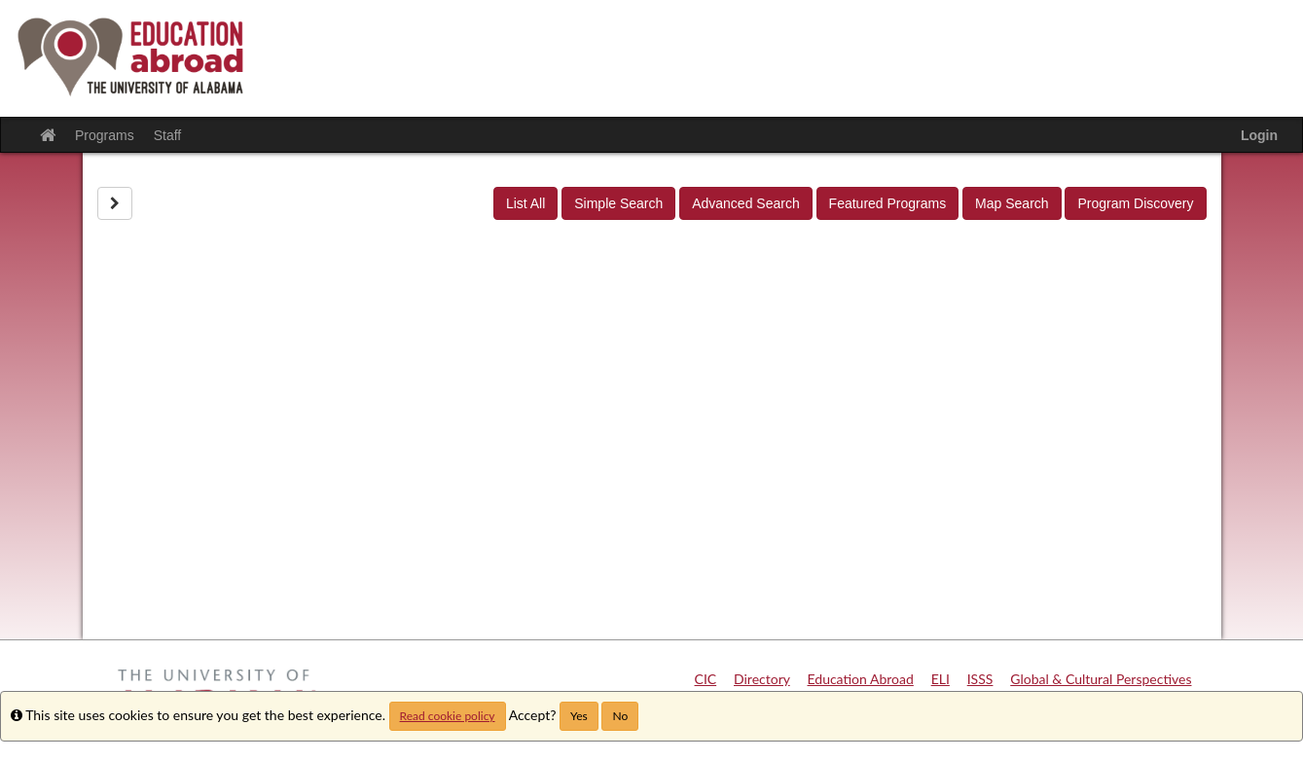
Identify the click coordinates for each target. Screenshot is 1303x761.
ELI (940, 678)
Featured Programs (888, 203)
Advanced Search (746, 203)
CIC (706, 678)
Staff (168, 135)
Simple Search (618, 203)
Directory (762, 678)
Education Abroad (861, 678)
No (620, 715)
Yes (579, 715)
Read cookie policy (447, 715)
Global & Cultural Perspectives (1100, 678)
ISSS (980, 678)
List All (525, 203)
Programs (104, 135)
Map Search (1011, 203)
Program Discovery (1135, 203)
